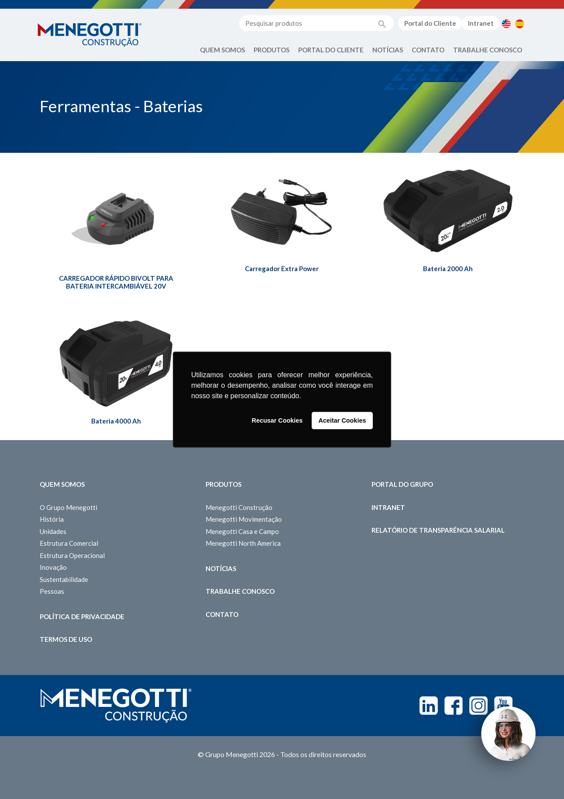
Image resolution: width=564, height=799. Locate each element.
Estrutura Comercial (69, 543)
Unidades (53, 531)
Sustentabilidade (64, 579)
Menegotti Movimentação (244, 519)
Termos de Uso (66, 639)
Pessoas (52, 591)
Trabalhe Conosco (487, 50)
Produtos (271, 50)
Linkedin (429, 705)
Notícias (387, 50)
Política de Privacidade (82, 616)
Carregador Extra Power (282, 268)
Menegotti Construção (239, 507)
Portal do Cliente (430, 23)
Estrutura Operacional (72, 555)
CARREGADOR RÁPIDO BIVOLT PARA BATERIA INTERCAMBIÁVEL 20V (116, 282)
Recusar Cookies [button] (277, 420)
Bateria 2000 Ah (448, 268)
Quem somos (62, 484)
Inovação (53, 567)
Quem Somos (222, 50)
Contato (428, 50)
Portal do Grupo (402, 484)
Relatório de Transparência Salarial (438, 530)
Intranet (481, 23)
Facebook (453, 705)
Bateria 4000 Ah (116, 421)
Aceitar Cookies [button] (342, 420)
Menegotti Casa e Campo (242, 531)
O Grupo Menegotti (68, 507)
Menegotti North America (243, 543)
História (52, 519)
